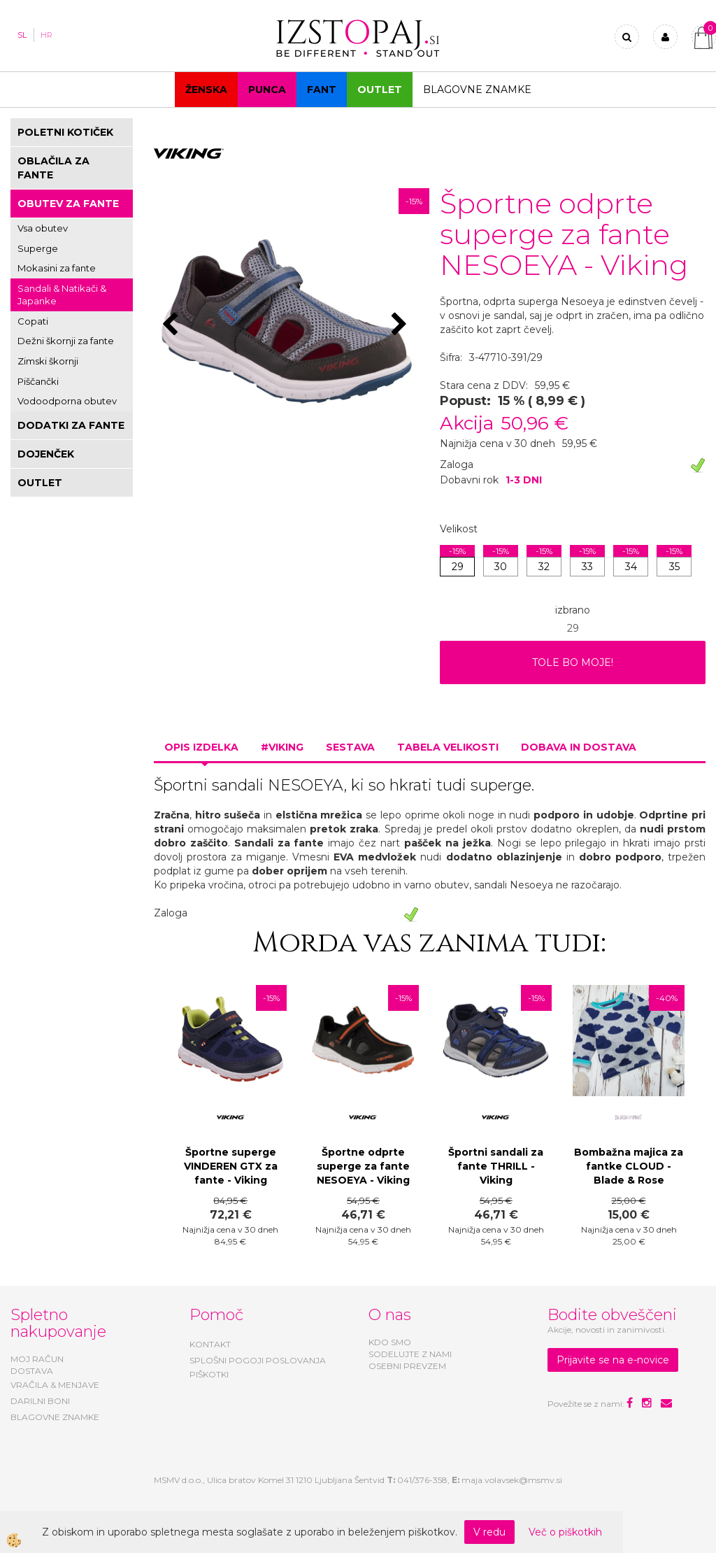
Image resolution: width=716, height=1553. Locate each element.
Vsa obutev (42, 228)
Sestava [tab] (350, 747)
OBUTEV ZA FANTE (68, 203)
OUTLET (379, 89)
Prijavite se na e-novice (613, 1360)
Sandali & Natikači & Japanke (61, 295)
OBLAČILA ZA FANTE (53, 168)
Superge (37, 248)
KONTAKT (210, 1344)
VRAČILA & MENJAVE (54, 1385)
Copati (32, 321)
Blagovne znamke (477, 89)
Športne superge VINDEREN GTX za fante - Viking (231, 1166)
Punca (267, 89)
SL (22, 35)
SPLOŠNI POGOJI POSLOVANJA (257, 1360)
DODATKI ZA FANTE (70, 425)
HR (46, 35)
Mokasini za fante (56, 268)
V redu (489, 1532)
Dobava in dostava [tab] (578, 747)
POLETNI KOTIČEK (65, 132)
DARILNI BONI (40, 1401)
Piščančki (38, 381)
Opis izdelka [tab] (201, 747)
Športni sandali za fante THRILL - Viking (495, 1166)
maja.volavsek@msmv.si (511, 1480)
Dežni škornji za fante (65, 340)
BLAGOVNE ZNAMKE (54, 1417)
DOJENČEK (45, 454)
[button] (401, 325)
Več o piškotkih (565, 1532)
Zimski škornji (47, 361)
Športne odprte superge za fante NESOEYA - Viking (363, 1166)
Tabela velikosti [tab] (448, 747)
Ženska (206, 89)
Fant (321, 89)
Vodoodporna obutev (67, 400)
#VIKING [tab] (282, 747)
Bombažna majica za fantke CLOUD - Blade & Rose (628, 1166)
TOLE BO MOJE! (572, 662)
